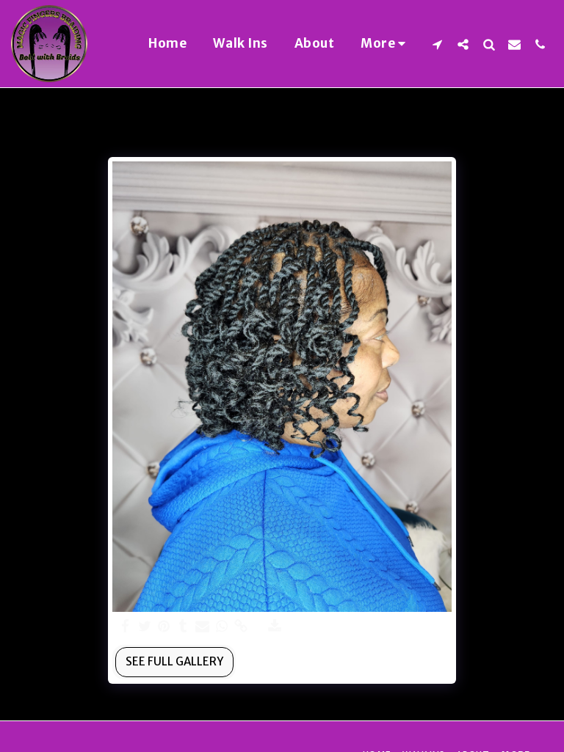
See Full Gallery (174, 661)
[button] (437, 44)
